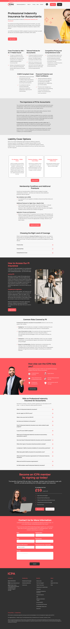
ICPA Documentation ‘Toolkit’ (40, 599)
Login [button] (59, 4)
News (38, 4)
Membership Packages (26, 580)
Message (19, 550)
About (29, 4)
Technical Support (40, 583)
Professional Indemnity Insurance (41, 592)
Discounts (38, 608)
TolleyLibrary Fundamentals (41, 587)
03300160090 (13, 580)
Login (52, 580)
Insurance (38, 589)
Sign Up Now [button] (12, 39)
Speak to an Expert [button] (35, 225)
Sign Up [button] (53, 4)
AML (37, 596)
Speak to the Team (54, 583)
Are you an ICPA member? (22, 544)
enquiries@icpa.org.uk (15, 583)
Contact (41, 4)
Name (18, 532)
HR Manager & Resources (41, 606)
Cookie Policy (18, 612)
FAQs (52, 585)
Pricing (34, 4)
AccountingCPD (39, 602)
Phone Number (38, 538)
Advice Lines (38, 580)
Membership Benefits (21, 4)
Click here (59, 1)
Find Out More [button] (33, 388)
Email (18, 538)
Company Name (38, 532)
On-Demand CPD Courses (41, 604)
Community (24, 585)
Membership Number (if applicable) (43, 544)
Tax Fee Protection (40, 594)
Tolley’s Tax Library (40, 585)
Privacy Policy (11, 612)
